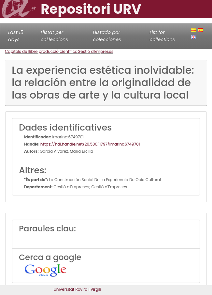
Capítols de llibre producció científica (41, 51)
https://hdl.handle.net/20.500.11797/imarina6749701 (90, 144)
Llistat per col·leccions (54, 36)
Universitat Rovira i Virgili (77, 289)
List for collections (162, 36)
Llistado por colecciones (107, 36)
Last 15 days (15, 36)
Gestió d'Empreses (95, 51)
